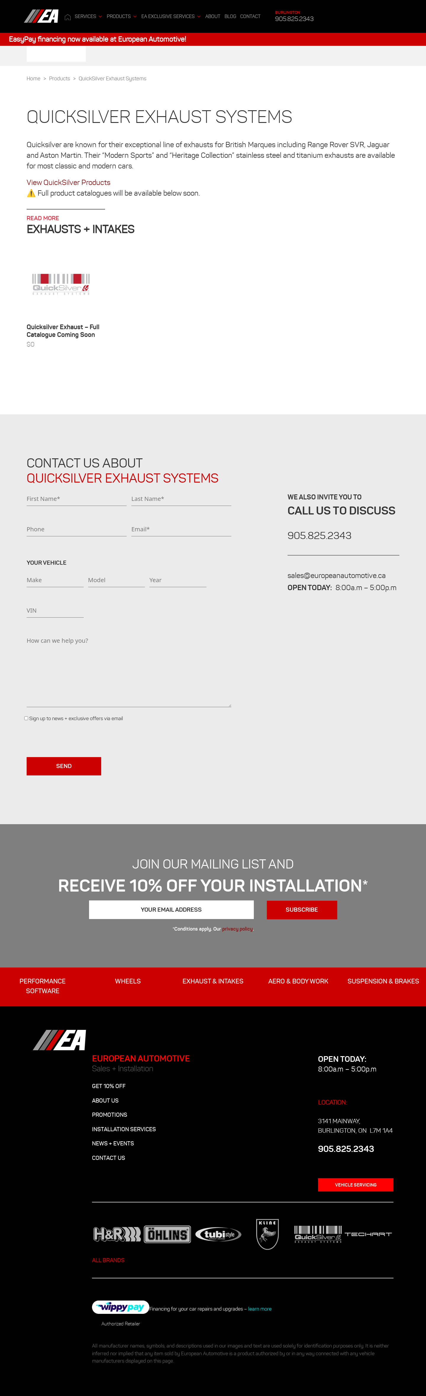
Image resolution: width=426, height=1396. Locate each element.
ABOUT (212, 16)
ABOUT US (105, 1100)
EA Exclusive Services (171, 16)
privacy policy (237, 929)
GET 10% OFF (109, 1086)
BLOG (230, 16)
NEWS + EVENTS (113, 1143)
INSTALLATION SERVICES (124, 1129)
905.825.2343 (294, 16)
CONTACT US (108, 1158)
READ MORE (43, 218)
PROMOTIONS (109, 1114)
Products (122, 16)
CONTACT (250, 16)
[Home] (68, 17)
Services (89, 16)
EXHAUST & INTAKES (213, 981)
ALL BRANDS (108, 1260)
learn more (260, 1309)
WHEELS (128, 981)
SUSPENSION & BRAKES (383, 981)
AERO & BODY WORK (298, 981)
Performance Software (43, 986)
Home (34, 78)
